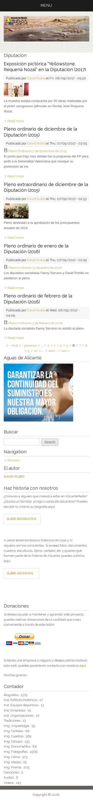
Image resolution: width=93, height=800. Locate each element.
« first (13, 345)
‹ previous (29, 345)
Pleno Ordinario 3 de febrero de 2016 (35, 323)
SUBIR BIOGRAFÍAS (21, 519)
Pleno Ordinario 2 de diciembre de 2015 (37, 151)
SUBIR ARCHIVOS (19, 573)
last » (65, 351)
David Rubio (36, 78)
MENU (46, 5)
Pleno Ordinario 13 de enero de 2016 (35, 268)
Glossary (13, 460)
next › (52, 351)
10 (36, 351)
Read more (15, 121)
